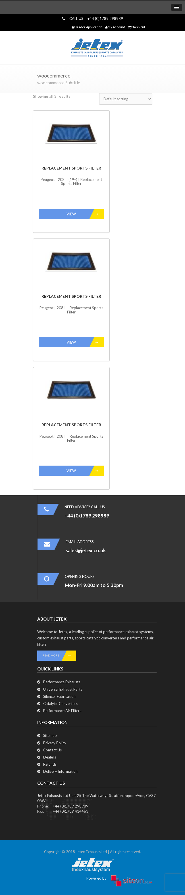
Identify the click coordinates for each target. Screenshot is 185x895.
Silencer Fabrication (59, 696)
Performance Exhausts (61, 682)
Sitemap (50, 735)
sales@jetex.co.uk (86, 550)
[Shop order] (125, 99)
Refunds (50, 764)
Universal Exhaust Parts (62, 689)
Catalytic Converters (60, 703)
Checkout (136, 27)
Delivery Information (60, 771)
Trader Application (87, 27)
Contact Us (52, 750)
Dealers (49, 757)
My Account (115, 27)
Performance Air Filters (62, 710)
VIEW (85, 214)
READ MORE (59, 656)
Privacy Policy (54, 743)
